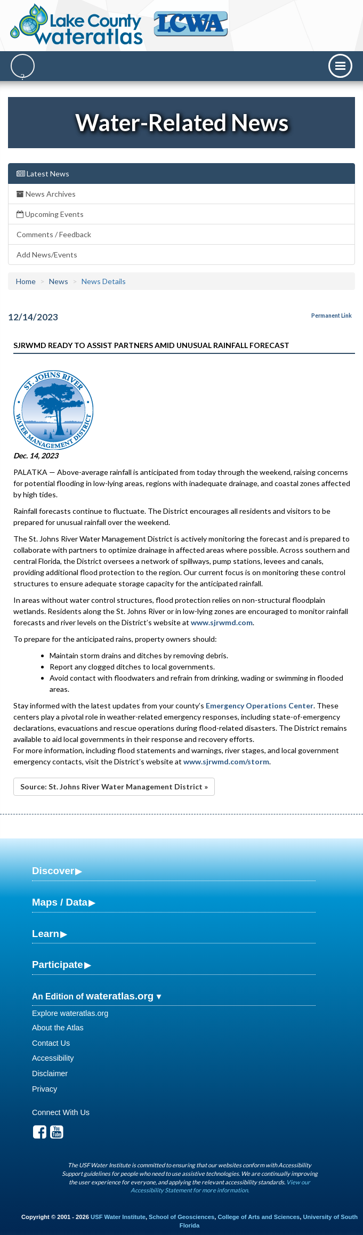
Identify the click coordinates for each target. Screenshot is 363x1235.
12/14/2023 (33, 316)
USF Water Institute (118, 1217)
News (58, 281)
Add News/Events (47, 254)
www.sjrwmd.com (222, 622)
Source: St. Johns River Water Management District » (114, 786)
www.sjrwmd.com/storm (226, 761)
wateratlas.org (120, 996)
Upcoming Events (50, 214)
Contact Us (51, 1043)
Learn (45, 933)
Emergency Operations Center (259, 705)
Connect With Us (61, 1112)
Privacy (44, 1089)
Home (26, 281)
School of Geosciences (181, 1217)
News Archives (46, 193)
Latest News (43, 173)
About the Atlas (58, 1027)
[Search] (23, 66)
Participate (57, 964)
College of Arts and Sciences (258, 1217)
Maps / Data (59, 902)
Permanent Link (331, 315)
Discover (53, 870)
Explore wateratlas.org (70, 1013)
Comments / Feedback (54, 234)
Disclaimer (50, 1073)
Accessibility (53, 1058)
